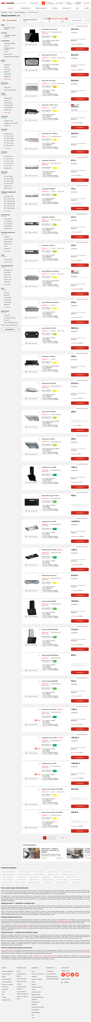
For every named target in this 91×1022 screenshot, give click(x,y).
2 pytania (53, 331)
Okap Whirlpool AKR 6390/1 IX (50, 302)
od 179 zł (76, 203)
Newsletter (34, 976)
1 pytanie (53, 83)
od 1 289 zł (76, 724)
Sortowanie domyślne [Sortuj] (77, 20)
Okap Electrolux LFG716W (49, 738)
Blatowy (6, 100)
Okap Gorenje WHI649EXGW (50, 655)
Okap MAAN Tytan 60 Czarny (50, 495)
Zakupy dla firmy (6, 1000)
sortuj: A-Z (3, 62)
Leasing (4, 997)
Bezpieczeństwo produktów (36, 1003)
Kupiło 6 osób (45, 33)
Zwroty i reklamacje (21, 979)
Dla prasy (34, 984)
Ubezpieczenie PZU (6, 979)
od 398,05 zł (77, 343)
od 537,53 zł (77, 398)
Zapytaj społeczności (56, 32)
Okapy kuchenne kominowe (67, 871)
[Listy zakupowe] (68, 3)
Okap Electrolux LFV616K (49, 467)
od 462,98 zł (77, 289)
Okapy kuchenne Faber (75, 879)
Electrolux (6, 74)
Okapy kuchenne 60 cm (7, 885)
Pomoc (18, 971)
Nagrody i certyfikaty (37, 979)
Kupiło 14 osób (45, 579)
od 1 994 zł (76, 482)
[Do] (62, 21)
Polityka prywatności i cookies (37, 988)
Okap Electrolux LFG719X (49, 521)
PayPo (3, 992)
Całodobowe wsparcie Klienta (22, 998)
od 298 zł (76, 454)
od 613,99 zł (77, 590)
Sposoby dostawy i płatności (21, 975)
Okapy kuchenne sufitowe (53, 874)
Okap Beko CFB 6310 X (48, 217)
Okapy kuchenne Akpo (21, 877)
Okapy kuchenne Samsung (68, 874)
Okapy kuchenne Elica (34, 877)
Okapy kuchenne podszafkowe (9, 871)
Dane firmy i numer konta (38, 974)
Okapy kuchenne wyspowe (24, 871)
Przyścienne (7, 107)
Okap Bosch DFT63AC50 (49, 383)
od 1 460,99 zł (77, 778)
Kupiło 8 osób (45, 471)
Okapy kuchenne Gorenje (7, 879)
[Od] (49, 21)
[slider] (49, 19)
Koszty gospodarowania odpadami (37, 998)
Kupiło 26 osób (45, 742)
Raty (3, 994)
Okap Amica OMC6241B (49, 328)
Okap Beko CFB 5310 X (48, 245)
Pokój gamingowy (36, 1012)
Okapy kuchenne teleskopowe (23, 874)
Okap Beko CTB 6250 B (48, 356)
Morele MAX (5, 989)
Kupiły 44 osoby (46, 713)
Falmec (6, 69)
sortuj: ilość (4, 95)
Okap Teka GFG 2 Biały (48, 81)
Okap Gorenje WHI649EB (49, 601)
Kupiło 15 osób (45, 221)
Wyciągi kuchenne (46, 877)
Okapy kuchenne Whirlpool (34, 882)
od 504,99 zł (77, 70)
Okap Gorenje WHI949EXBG (50, 681)
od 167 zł (76, 175)
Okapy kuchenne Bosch (59, 877)
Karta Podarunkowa (7, 982)
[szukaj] (43, 3)
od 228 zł (76, 260)
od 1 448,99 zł (77, 536)
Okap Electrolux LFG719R (49, 550)
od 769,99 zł (77, 616)
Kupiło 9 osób (60, 248)
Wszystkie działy (34, 3)
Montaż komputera (6, 974)
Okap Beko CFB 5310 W (48, 160)
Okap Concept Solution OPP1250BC (52, 789)
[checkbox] (10, 28)
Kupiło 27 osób (45, 554)
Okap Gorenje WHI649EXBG (50, 629)
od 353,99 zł (77, 123)
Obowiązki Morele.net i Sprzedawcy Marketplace (52, 978)
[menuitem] (26, 8)
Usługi (3, 976)
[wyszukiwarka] (30, 3)
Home (33, 1017)
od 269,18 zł (77, 826)
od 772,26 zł (77, 644)
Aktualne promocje (21, 981)
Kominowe (6, 103)
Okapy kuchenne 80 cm (21, 885)
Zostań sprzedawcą (51, 974)
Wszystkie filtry (9, 329)
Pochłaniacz (7, 120)
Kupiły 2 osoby (61, 57)
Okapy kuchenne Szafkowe (63, 882)
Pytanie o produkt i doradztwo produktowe (22, 993)
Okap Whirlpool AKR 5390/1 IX (50, 271)
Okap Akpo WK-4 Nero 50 (49, 29)
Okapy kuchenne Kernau (48, 879)
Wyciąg (6, 125)
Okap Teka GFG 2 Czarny (49, 55)
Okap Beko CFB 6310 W (48, 189)
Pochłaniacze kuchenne (39, 871)
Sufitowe (6, 110)
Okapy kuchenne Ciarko (73, 877)
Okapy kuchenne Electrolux (8, 874)
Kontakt (66, 982)
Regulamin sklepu (36, 994)
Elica (5, 67)
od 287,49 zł (77, 44)
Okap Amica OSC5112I (48, 439)
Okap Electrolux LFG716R (49, 763)
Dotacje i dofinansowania (38, 1007)
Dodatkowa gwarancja (7, 971)
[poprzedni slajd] (25, 854)
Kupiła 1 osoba (60, 83)
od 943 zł (76, 696)
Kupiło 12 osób (60, 191)
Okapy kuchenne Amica (53, 871)
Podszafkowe (7, 105)
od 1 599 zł (76, 564)
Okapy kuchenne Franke (62, 879)
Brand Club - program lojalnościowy (7, 985)
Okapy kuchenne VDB (76, 882)
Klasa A (6, 272)
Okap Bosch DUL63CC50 (49, 575)
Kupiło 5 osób (45, 525)
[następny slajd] (87, 854)
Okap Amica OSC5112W (49, 412)
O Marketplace (50, 971)
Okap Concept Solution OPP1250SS (52, 812)
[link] (26, 8)
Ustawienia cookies (36, 992)
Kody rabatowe (35, 1009)
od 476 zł (76, 317)
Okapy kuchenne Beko (21, 879)
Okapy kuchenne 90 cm (48, 882)
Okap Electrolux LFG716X (49, 709)
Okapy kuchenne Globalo (7, 877)
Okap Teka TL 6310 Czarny (50, 105)
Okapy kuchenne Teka (7, 882)
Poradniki (19, 984)
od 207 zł (76, 232)
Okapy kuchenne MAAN (20, 882)
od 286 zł (76, 425)
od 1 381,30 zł (77, 752)
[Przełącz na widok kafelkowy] (88, 20)
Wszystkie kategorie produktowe (22, 988)
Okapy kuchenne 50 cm (34, 879)
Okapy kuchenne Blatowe (38, 874)
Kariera (33, 982)
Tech (33, 1015)
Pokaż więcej (6, 79)
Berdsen (6, 76)
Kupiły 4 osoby (45, 387)
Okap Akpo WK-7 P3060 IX (50, 133)
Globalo (6, 65)
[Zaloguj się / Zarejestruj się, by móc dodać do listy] (39, 29)
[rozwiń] (19, 89)
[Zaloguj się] (78, 3)
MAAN (5, 72)
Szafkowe (6, 98)
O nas (33, 971)
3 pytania (53, 57)
